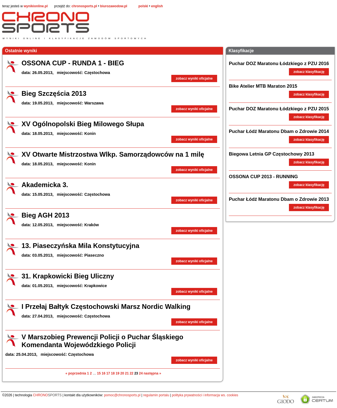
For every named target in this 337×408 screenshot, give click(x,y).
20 (122, 373)
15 (99, 373)
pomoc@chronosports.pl (122, 395)
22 (131, 373)
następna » (152, 373)
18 (113, 373)
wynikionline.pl (36, 6)
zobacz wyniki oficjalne (194, 78)
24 (141, 373)
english (157, 6)
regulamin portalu (156, 395)
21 (127, 373)
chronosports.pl (84, 6)
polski (143, 6)
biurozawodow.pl (113, 6)
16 (103, 373)
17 (108, 373)
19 (117, 373)
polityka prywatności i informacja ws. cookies (205, 395)
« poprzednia (75, 373)
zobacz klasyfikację (308, 72)
